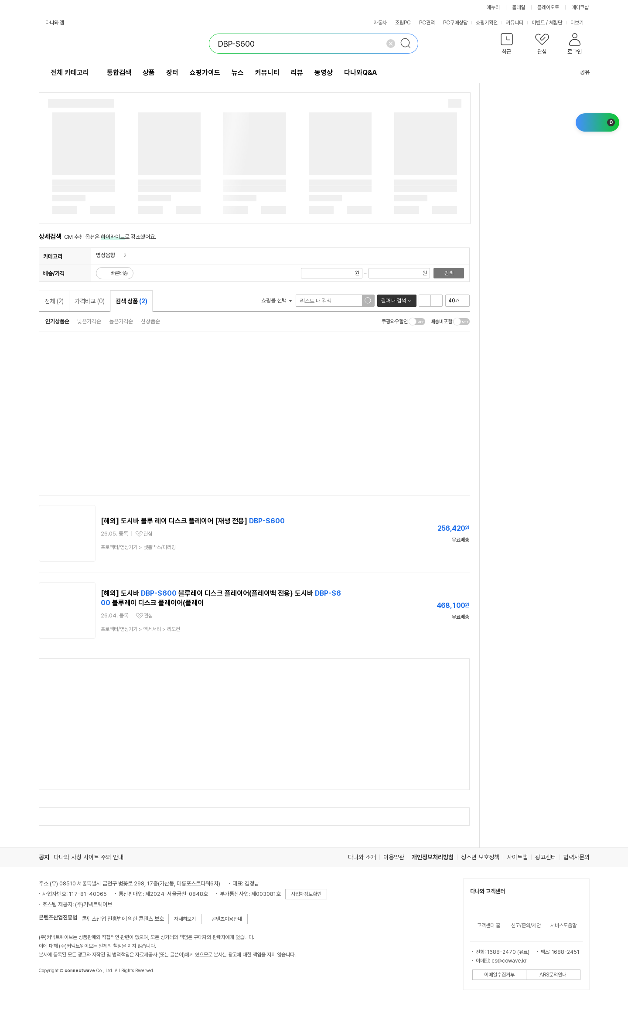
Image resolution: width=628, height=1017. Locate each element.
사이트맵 (517, 857)
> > (140, 629)
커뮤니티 (514, 23)
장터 (172, 72)
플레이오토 (548, 7)
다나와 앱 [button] (54, 23)
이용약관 (393, 857)
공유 (580, 72)
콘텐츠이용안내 (227, 919)
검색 (448, 273)
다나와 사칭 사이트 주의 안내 (88, 857)
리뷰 (297, 72)
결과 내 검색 (393, 301)
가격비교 (90, 301)
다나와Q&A (360, 72)
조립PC (403, 23)
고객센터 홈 (488, 925)
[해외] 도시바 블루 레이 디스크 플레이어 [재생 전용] (193, 521)
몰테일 (518, 7)
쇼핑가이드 (205, 72)
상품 (149, 72)
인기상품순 (57, 321)
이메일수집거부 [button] (499, 975)
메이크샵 (580, 7)
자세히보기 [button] (185, 919)
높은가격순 (121, 321)
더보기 (580, 23)
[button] (507, 45)
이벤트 (538, 23)
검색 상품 (131, 301)
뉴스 (238, 72)
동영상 (323, 72)
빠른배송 (119, 273)
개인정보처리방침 (433, 857)
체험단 (555, 23)
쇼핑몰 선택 (276, 300)
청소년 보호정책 (480, 857)
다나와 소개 (362, 857)
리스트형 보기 (424, 300)
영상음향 (105, 255)
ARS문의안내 (553, 975)
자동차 (380, 23)
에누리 (493, 7)
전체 (54, 301)
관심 (147, 534)
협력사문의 (576, 857)
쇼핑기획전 (487, 23)
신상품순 (150, 321)
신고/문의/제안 (526, 925)
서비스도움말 (563, 925)
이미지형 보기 (436, 300)
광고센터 (545, 857)
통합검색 (119, 72)
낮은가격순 (89, 321)
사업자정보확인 (306, 894)
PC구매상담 (455, 23)
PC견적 (427, 23)
